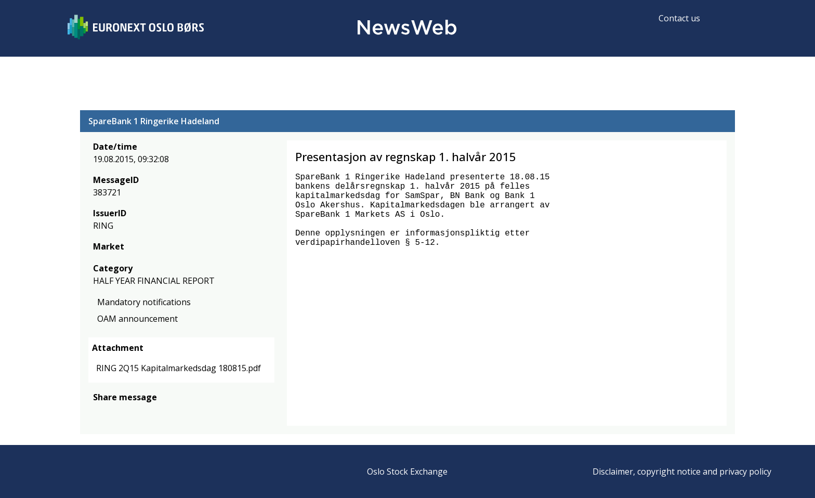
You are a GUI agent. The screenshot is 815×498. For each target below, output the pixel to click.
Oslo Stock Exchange (407, 471)
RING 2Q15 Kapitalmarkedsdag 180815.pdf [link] (178, 368)
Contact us (679, 18)
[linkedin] (134, 412)
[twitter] (115, 412)
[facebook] (99, 412)
